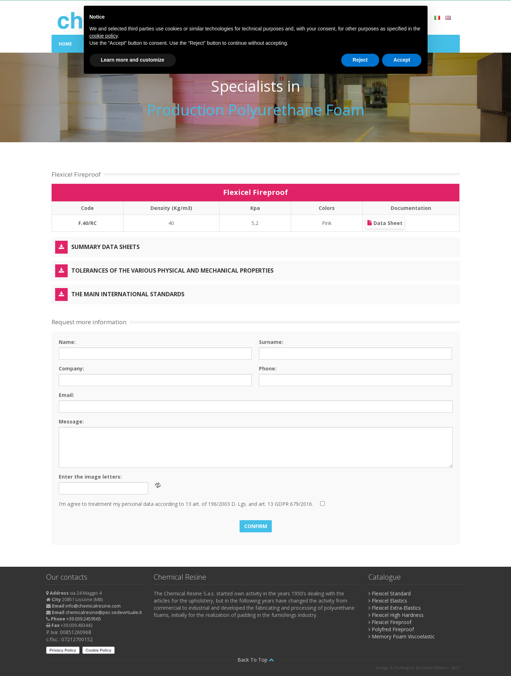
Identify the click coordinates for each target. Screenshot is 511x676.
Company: (71, 368)
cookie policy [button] (104, 36)
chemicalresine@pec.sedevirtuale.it (104, 612)
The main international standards (119, 294)
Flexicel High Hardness (396, 615)
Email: (66, 395)
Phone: (267, 368)
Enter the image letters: (90, 476)
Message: (71, 421)
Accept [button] (402, 60)
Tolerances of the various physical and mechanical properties (164, 270)
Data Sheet (384, 223)
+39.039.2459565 (83, 619)
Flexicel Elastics (387, 600)
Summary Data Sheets (97, 247)
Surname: (271, 342)
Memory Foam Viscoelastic (401, 636)
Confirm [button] (255, 526)
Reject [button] (360, 60)
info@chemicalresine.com (93, 606)
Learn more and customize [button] (132, 60)
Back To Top (255, 659)
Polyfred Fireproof (391, 629)
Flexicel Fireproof (389, 622)
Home (65, 44)
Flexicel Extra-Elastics (394, 607)
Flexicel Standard (389, 593)
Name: (67, 342)
